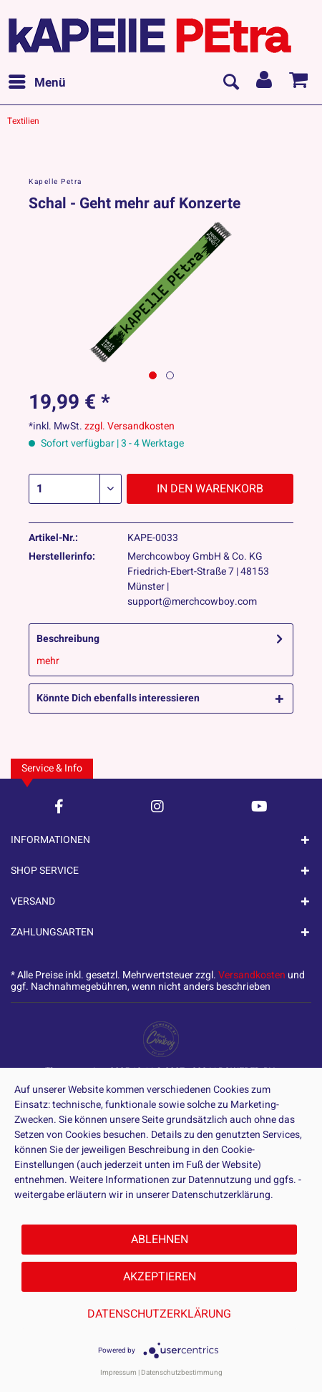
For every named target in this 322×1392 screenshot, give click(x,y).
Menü (37, 82)
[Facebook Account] (59, 806)
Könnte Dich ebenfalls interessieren (118, 698)
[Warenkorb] (299, 83)
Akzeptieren (159, 1276)
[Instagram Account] (157, 806)
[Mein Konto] (264, 83)
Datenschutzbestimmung (182, 1373)
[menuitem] (36, 83)
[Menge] (75, 489)
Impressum (118, 1373)
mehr (47, 660)
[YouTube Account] (259, 806)
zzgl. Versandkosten (129, 426)
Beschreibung (67, 638)
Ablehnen (159, 1239)
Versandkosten (252, 975)
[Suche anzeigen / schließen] (230, 83)
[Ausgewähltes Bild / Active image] (153, 375)
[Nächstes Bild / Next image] (170, 375)
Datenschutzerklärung (159, 1314)
